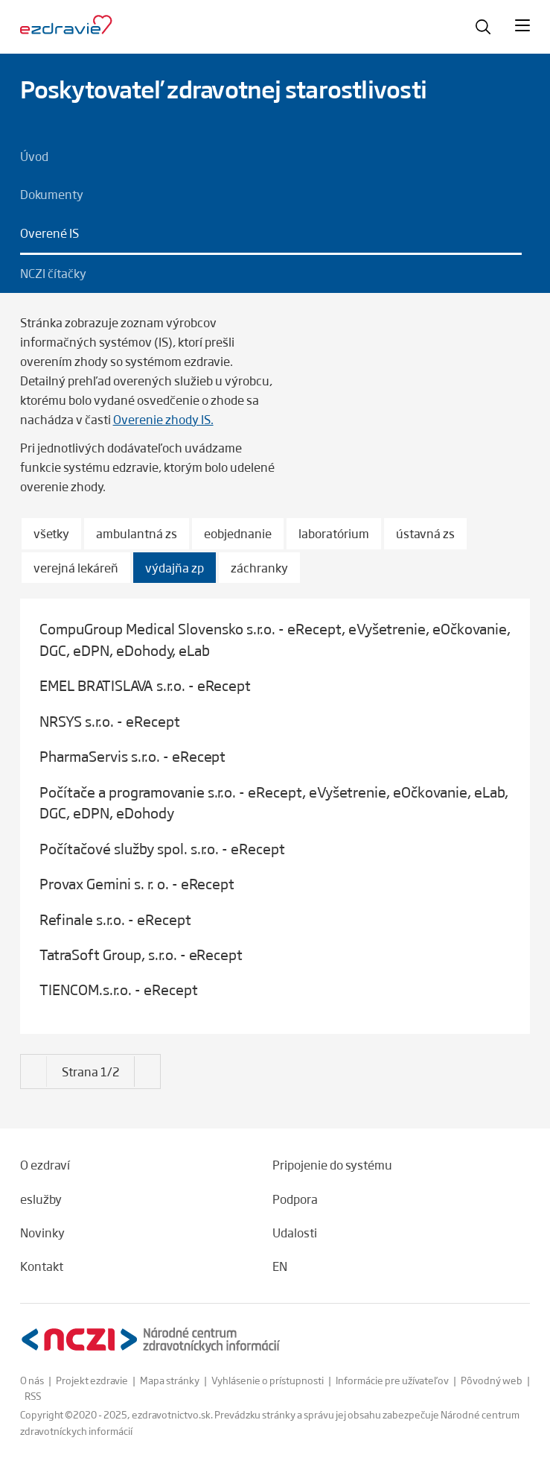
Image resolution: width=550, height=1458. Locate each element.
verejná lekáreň (75, 567)
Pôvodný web (491, 1380)
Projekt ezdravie (92, 1380)
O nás (32, 1380)
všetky (51, 533)
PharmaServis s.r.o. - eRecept (132, 755)
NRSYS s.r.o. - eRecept (109, 720)
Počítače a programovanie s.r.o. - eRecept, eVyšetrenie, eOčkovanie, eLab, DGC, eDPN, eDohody (273, 802)
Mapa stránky (169, 1380)
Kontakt (41, 1266)
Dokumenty (51, 194)
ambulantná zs (136, 533)
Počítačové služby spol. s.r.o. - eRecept (162, 848)
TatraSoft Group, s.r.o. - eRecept (141, 954)
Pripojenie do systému (332, 1164)
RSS (33, 1396)
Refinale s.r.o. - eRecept (115, 919)
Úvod (34, 156)
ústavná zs (425, 533)
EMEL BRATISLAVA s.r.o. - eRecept (145, 685)
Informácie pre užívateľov (392, 1380)
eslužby (41, 1199)
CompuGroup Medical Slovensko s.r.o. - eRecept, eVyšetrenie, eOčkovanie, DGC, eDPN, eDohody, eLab (275, 639)
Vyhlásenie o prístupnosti (267, 1380)
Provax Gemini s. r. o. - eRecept (136, 883)
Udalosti (294, 1232)
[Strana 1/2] (90, 1072)
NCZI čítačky (53, 273)
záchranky (259, 567)
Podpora (295, 1199)
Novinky (42, 1232)
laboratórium (333, 533)
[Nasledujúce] (34, 1062)
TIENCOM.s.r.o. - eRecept (118, 989)
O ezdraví (45, 1164)
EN (279, 1266)
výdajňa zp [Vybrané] (174, 567)
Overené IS (49, 233)
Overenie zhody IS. (163, 419)
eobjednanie (238, 533)
